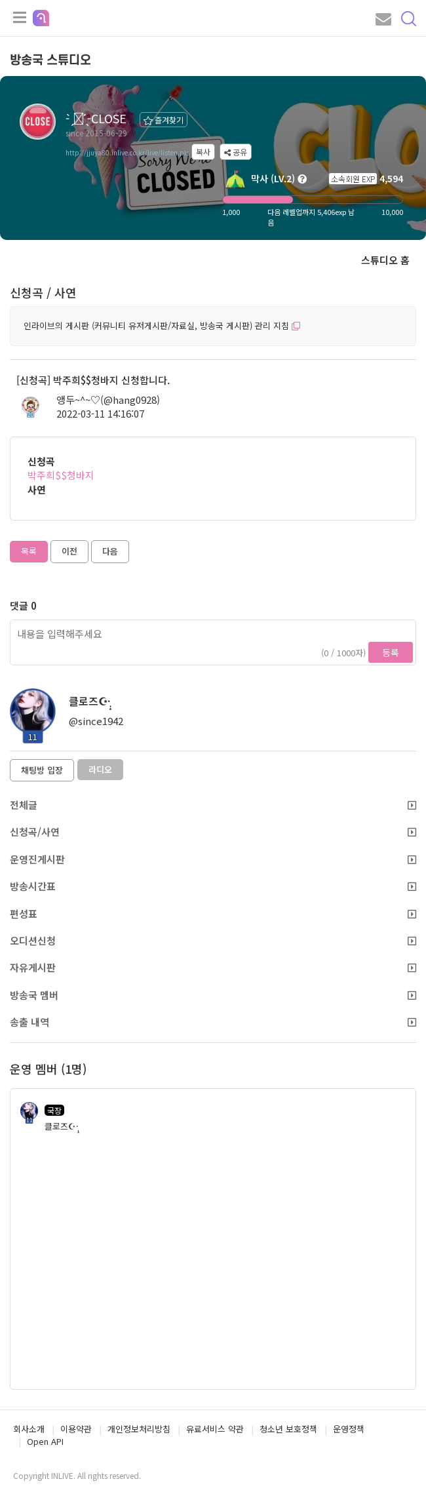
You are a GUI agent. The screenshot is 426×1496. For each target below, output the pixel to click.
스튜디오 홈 (385, 260)
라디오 (100, 769)
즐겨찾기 (164, 119)
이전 (69, 551)
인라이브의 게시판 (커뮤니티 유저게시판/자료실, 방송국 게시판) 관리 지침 (162, 325)
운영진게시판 (213, 859)
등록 (390, 652)
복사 (203, 151)
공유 (235, 151)
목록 (29, 551)
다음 (110, 551)
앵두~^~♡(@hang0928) (108, 399)
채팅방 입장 (42, 770)
